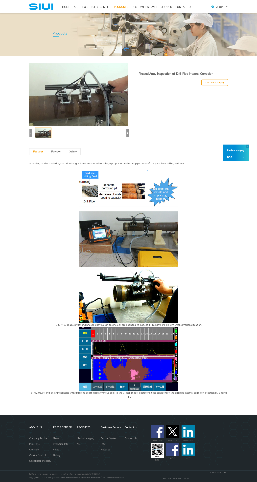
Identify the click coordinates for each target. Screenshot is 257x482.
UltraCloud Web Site (218, 473)
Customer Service (145, 7)
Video (56, 449)
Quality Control (37, 455)
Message (105, 449)
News (56, 438)
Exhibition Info (61, 444)
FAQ (103, 444)
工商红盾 (185, 479)
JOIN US (167, 7)
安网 (164, 479)
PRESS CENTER (100, 7)
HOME (66, 7)
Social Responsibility (40, 461)
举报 (169, 479)
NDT (235, 157)
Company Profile (38, 438)
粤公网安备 (177, 479)
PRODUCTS (121, 7)
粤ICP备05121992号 (70, 478)
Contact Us (183, 7)
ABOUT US (81, 7)
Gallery (56, 455)
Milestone (34, 444)
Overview (34, 449)
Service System (109, 438)
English (219, 6)
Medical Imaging (235, 150)
